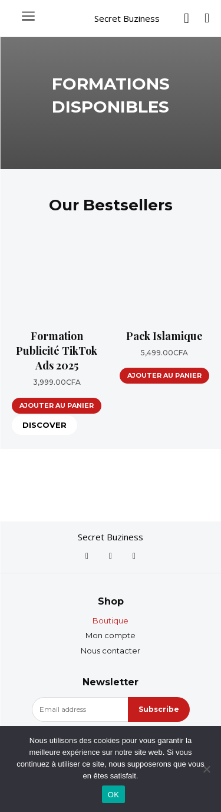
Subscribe (158, 709)
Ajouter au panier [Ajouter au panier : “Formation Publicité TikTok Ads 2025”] (56, 405)
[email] (80, 709)
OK (113, 794)
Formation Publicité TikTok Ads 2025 (56, 350)
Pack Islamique (164, 336)
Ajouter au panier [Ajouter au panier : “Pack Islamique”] (164, 375)
